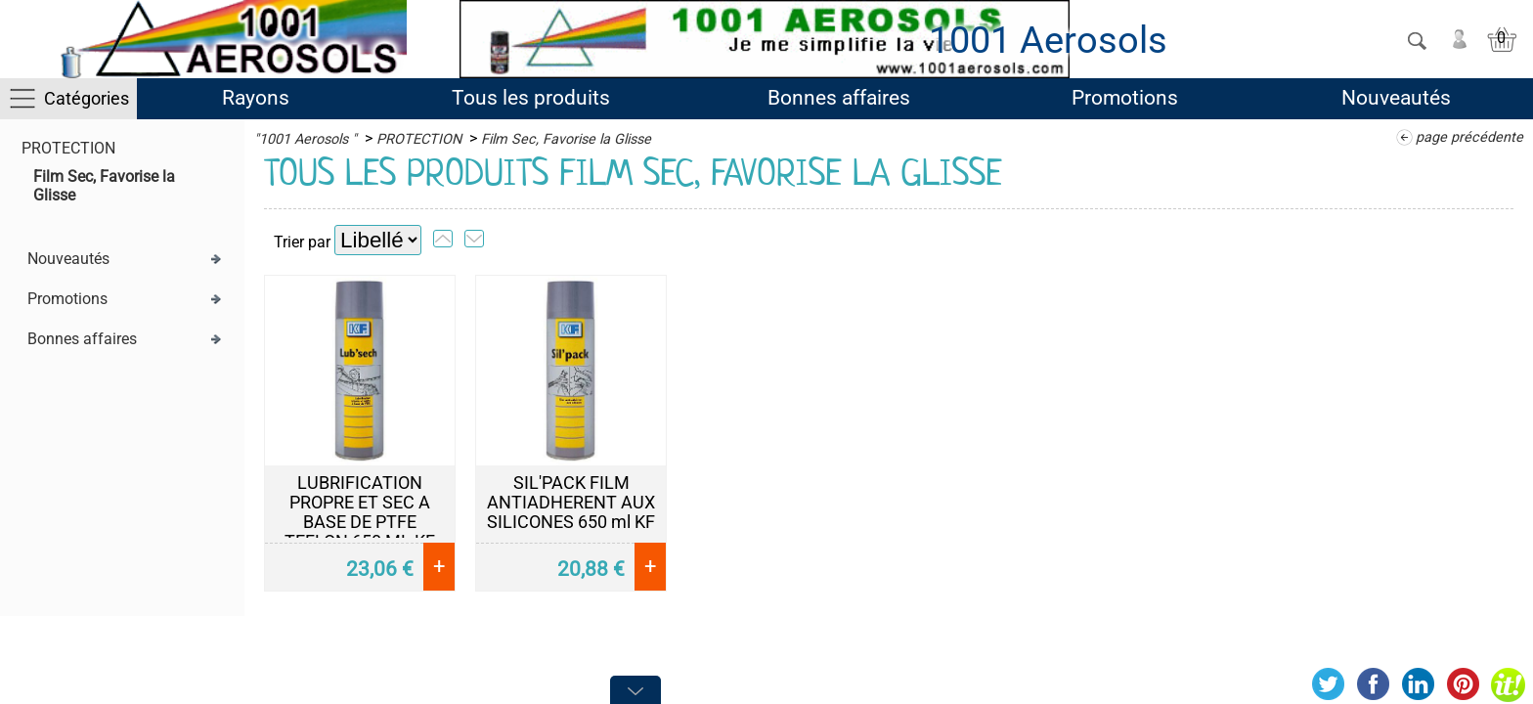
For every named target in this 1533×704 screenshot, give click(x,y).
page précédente (1469, 137)
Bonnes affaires (838, 98)
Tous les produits (531, 98)
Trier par (302, 242)
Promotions (1125, 98)
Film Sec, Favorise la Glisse (566, 139)
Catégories (86, 98)
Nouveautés (1396, 98)
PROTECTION (68, 148)
